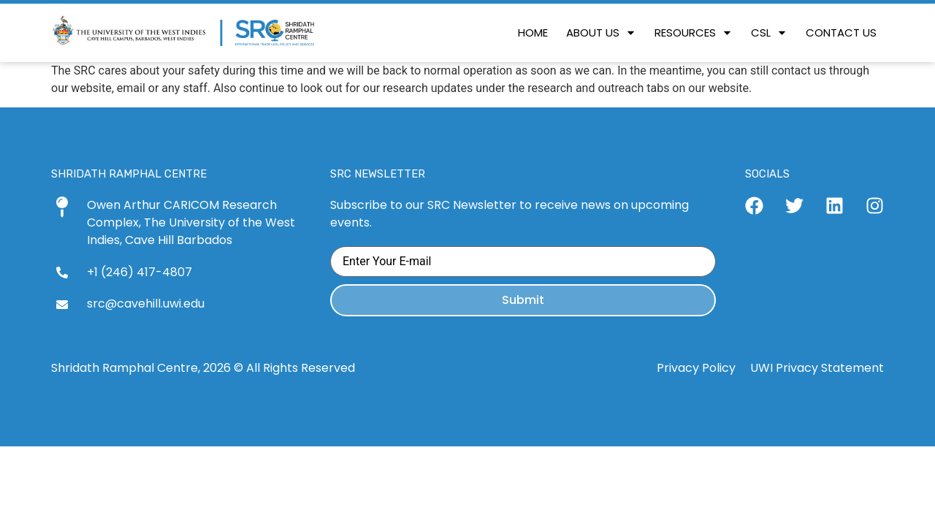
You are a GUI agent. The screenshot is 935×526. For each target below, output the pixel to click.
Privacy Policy (696, 367)
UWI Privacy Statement (817, 367)
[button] (601, 33)
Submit (523, 299)
